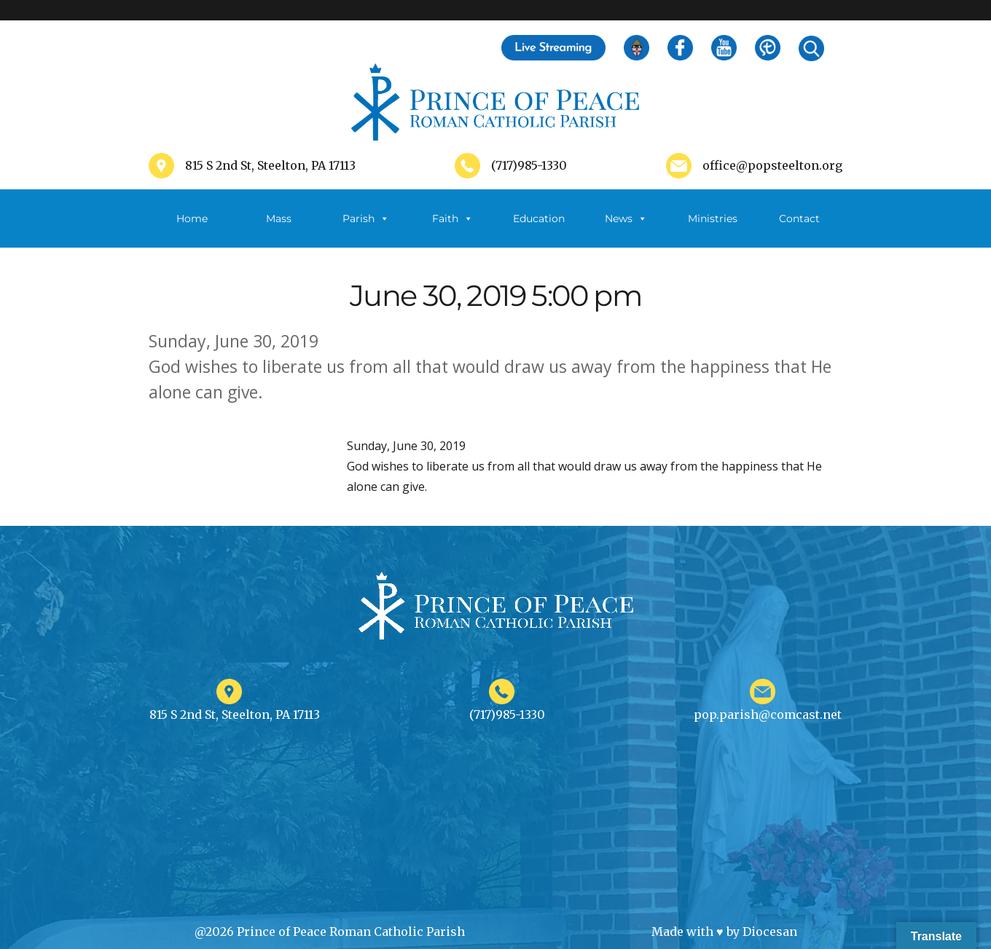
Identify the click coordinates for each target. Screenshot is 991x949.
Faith (452, 218)
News (626, 218)
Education (539, 218)
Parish (365, 218)
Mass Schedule (279, 230)
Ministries (712, 230)
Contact (799, 218)
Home (192, 218)
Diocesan (770, 931)
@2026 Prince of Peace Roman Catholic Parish (330, 931)
